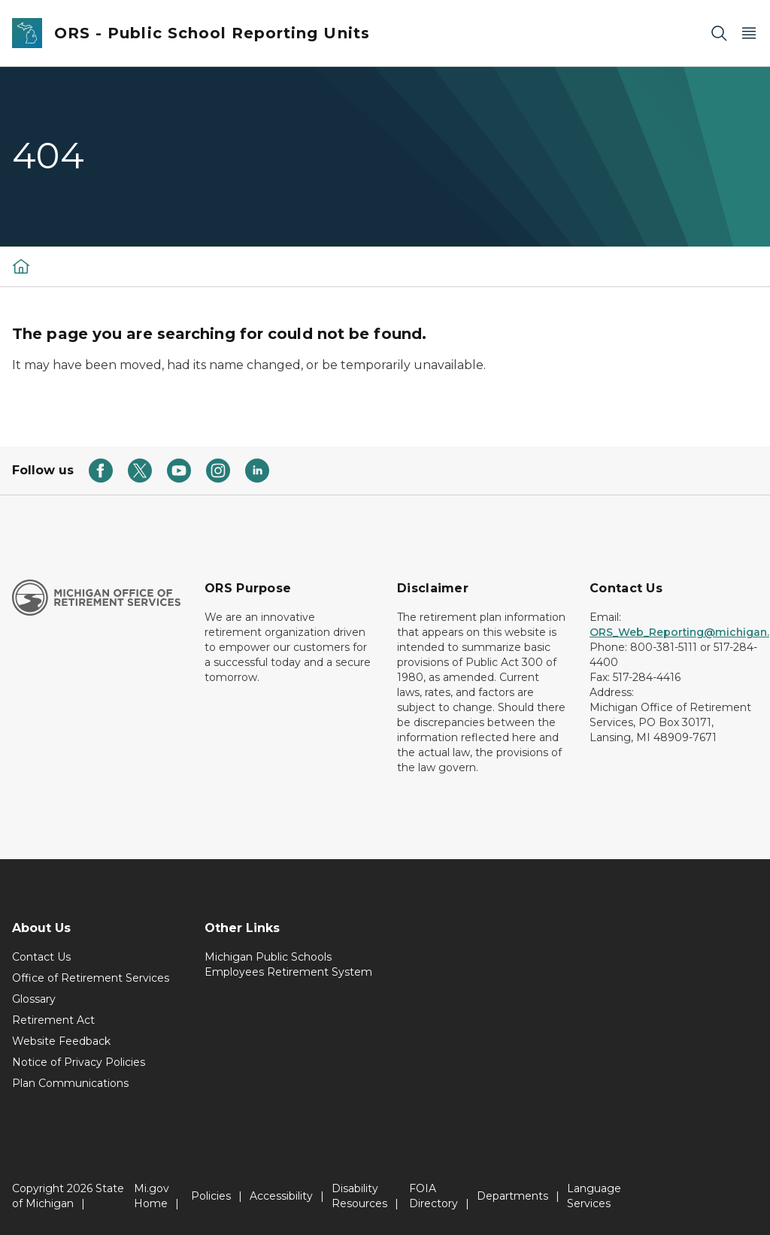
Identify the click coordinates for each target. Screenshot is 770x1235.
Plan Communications (70, 1083)
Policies (211, 1196)
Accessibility (281, 1196)
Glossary (34, 999)
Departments (512, 1196)
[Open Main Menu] (749, 33)
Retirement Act (53, 1020)
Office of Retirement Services (90, 978)
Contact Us (41, 957)
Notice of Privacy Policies (78, 1062)
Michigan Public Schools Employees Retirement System (288, 964)
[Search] (719, 33)
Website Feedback (61, 1041)
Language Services (594, 1196)
